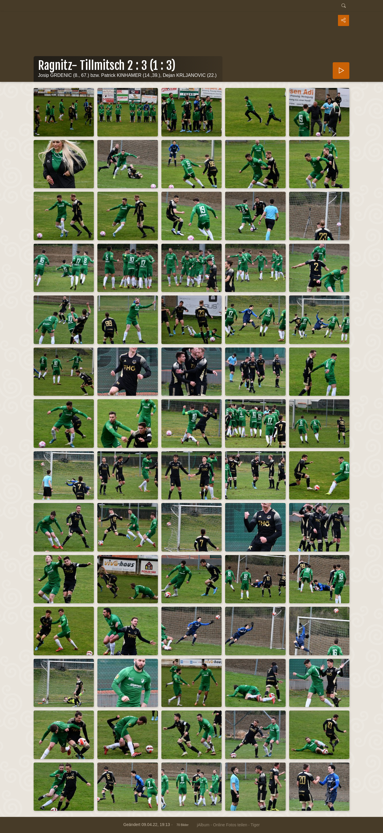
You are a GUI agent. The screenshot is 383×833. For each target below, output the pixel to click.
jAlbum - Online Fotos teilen (222, 824)
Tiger (255, 824)
